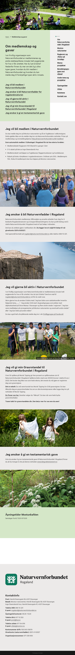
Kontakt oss (62, 96)
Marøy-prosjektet (61, 64)
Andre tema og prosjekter (63, 78)
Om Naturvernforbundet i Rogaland (63, 42)
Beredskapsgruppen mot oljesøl (63, 71)
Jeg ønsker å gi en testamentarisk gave (25, 112)
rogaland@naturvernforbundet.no (36, 234)
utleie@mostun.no (18, 626)
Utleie (59, 89)
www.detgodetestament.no (47, 462)
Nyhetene (61, 92)
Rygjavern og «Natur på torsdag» (62, 57)
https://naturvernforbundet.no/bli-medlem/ (48, 139)
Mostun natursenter (62, 49)
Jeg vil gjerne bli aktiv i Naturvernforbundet (16, 100)
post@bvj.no (16, 620)
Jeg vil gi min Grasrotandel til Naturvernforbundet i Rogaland (20, 107)
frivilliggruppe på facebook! (53, 314)
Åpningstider (62, 85)
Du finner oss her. (12, 395)
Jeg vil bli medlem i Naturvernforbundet (15, 86)
